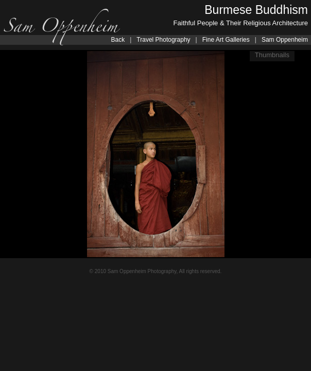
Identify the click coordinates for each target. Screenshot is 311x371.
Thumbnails (272, 55)
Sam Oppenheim (285, 39)
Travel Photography (163, 39)
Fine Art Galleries (226, 39)
